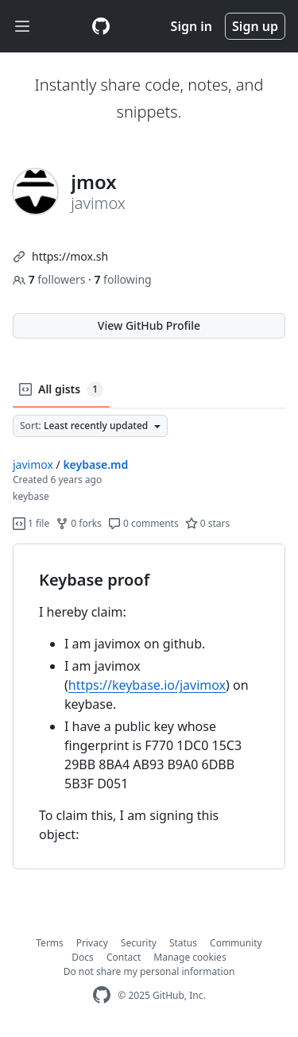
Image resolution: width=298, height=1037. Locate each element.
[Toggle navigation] (22, 27)
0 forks (79, 523)
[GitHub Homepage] (101, 995)
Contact (123, 957)
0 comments (143, 523)
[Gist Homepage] (100, 26)
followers (50, 279)
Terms (50, 943)
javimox (33, 464)
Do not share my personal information (149, 971)
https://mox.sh (70, 256)
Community (236, 943)
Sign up (255, 26)
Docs (83, 957)
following (122, 279)
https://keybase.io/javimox (147, 685)
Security (139, 943)
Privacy (92, 943)
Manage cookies (189, 957)
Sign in (191, 26)
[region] (149, 706)
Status (183, 943)
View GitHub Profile (149, 325)
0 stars (207, 523)
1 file (31, 523)
